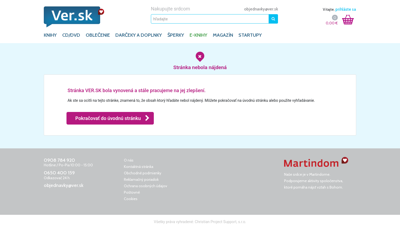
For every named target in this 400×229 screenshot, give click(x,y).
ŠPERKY (175, 35)
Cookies (131, 198)
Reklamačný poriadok (141, 179)
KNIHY (50, 35)
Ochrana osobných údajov (145, 185)
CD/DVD (71, 35)
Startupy (250, 35)
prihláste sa (345, 9)
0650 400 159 (59, 173)
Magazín (223, 35)
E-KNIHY (198, 35)
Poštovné (132, 192)
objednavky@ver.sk (261, 9)
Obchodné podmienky (142, 173)
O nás (129, 160)
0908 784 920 (59, 160)
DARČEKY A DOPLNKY (138, 35)
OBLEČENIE (98, 35)
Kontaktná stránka (138, 166)
